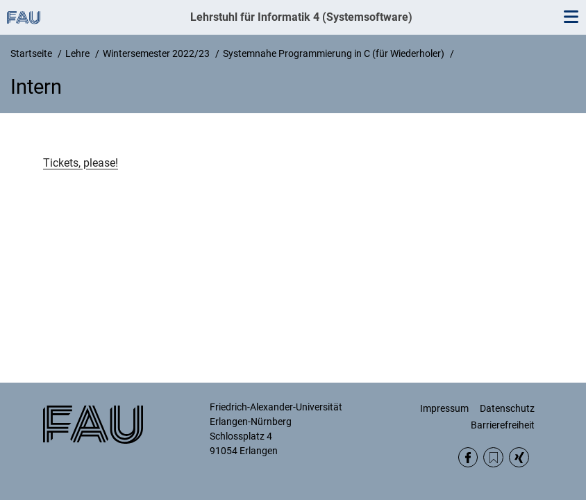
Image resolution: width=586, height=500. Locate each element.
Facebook (468, 457)
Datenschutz (507, 408)
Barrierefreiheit (503, 425)
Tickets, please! (80, 162)
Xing (519, 457)
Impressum (444, 408)
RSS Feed (493, 457)
